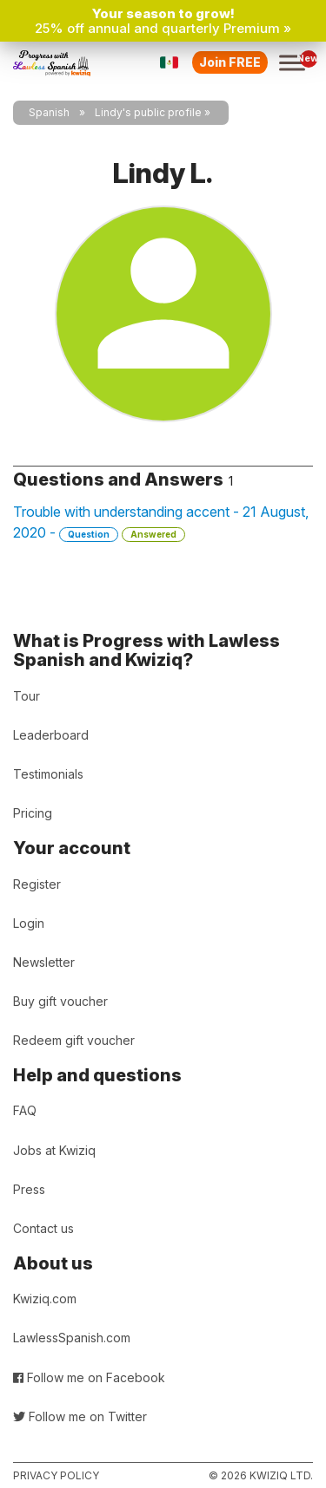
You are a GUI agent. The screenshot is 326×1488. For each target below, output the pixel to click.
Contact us (43, 1228)
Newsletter (44, 962)
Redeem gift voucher (74, 1040)
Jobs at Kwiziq (54, 1150)
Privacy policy (56, 1475)
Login (28, 923)
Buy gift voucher (60, 1001)
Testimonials (48, 774)
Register (37, 884)
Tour (26, 696)
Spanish (49, 112)
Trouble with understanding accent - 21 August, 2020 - (161, 522)
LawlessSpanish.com (71, 1337)
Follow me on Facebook (89, 1377)
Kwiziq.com (45, 1298)
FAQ (25, 1110)
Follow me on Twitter (80, 1416)
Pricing (32, 813)
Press (29, 1189)
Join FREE (230, 62)
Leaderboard (51, 735)
